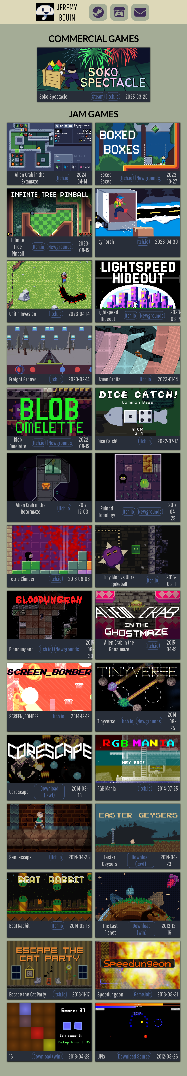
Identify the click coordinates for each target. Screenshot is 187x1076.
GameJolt (142, 994)
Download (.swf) (49, 791)
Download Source (134, 1056)
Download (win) (142, 929)
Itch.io (113, 96)
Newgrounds (148, 177)
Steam (97, 96)
